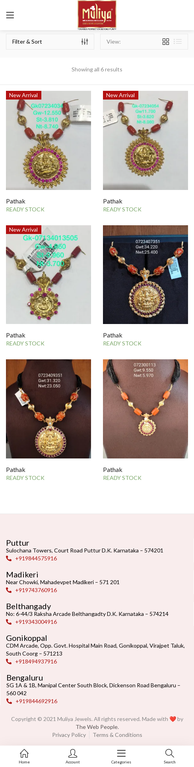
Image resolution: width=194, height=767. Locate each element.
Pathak (15, 201)
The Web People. (97, 726)
